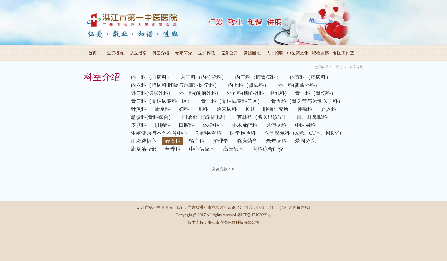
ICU (249, 109)
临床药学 (247, 141)
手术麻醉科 (244, 125)
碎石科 (172, 141)
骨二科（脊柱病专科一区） (161, 101)
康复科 (162, 109)
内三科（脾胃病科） (258, 77)
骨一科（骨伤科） (315, 93)
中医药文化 (297, 53)
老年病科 (276, 141)
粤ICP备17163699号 (254, 215)
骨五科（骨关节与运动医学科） (307, 101)
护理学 (220, 141)
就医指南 (138, 53)
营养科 (172, 149)
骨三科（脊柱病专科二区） (232, 101)
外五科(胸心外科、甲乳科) (257, 93)
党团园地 (252, 53)
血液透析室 (144, 141)
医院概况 (115, 53)
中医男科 (305, 125)
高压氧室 (233, 149)
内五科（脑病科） (310, 77)
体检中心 (213, 125)
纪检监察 (320, 53)
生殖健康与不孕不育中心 (159, 133)
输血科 (196, 141)
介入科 (328, 109)
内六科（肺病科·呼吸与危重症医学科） (175, 85)
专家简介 (183, 53)
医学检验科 (243, 133)
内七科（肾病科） (248, 85)
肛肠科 (162, 125)
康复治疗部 (144, 149)
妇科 (184, 109)
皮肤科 (138, 125)
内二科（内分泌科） (203, 77)
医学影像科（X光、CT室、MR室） (304, 133)
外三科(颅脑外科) (198, 93)
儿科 (203, 109)
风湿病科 (276, 125)
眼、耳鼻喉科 (312, 117)
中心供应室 (202, 149)
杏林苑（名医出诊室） (262, 117)
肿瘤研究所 (275, 109)
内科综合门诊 (267, 149)
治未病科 (226, 109)
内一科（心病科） (151, 77)
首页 (92, 53)
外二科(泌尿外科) (150, 93)
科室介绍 (160, 53)
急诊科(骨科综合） (152, 117)
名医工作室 (343, 53)
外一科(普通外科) (297, 85)
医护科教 (206, 53)
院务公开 (229, 53)
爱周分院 (305, 141)
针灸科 (138, 109)
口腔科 (186, 125)
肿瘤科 (304, 109)
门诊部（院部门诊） (205, 117)
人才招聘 (274, 53)
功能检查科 (209, 133)
